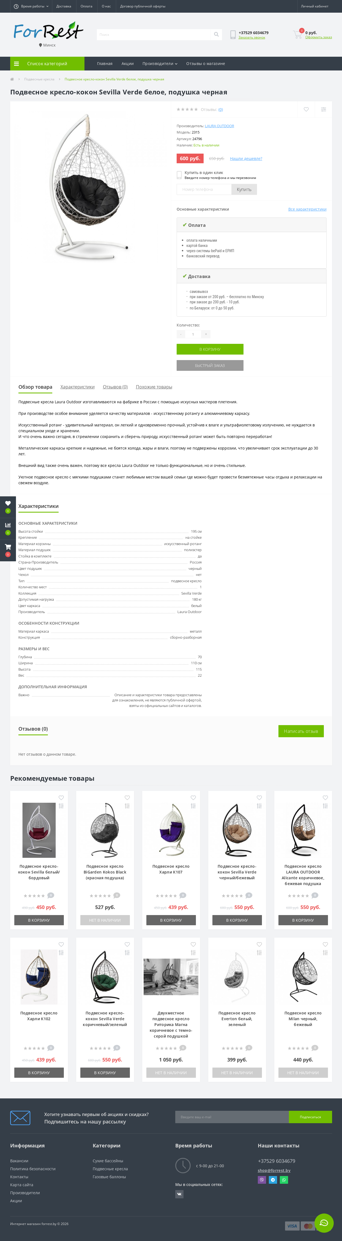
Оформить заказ (318, 37)
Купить (244, 189)
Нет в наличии (105, 920)
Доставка (63, 6)
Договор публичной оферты (142, 6)
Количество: (188, 325)
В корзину (209, 349)
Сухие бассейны (108, 1160)
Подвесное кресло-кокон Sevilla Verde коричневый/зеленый (105, 1018)
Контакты (19, 1176)
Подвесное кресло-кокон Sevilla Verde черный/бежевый (237, 872)
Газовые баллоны (109, 1176)
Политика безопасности (33, 1168)
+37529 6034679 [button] (276, 1161)
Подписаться (310, 1117)
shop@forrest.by (274, 1170)
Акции (128, 63)
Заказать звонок (252, 37)
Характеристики (78, 387)
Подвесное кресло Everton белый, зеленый (237, 1018)
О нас (106, 6)
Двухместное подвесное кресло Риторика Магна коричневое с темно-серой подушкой (171, 1024)
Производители (160, 63)
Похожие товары (154, 387)
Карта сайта (21, 1184)
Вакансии (19, 1160)
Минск (47, 45)
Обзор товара (35, 386)
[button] (31, 6)
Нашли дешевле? (246, 158)
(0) (220, 109)
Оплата (86, 6)
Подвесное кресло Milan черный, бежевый (303, 1018)
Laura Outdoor (219, 125)
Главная (105, 63)
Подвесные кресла (39, 79)
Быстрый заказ (210, 365)
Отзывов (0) (115, 387)
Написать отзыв (301, 731)
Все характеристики (307, 209)
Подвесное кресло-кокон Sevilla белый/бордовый (39, 872)
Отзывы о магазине (205, 63)
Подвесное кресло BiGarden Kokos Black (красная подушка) (105, 872)
